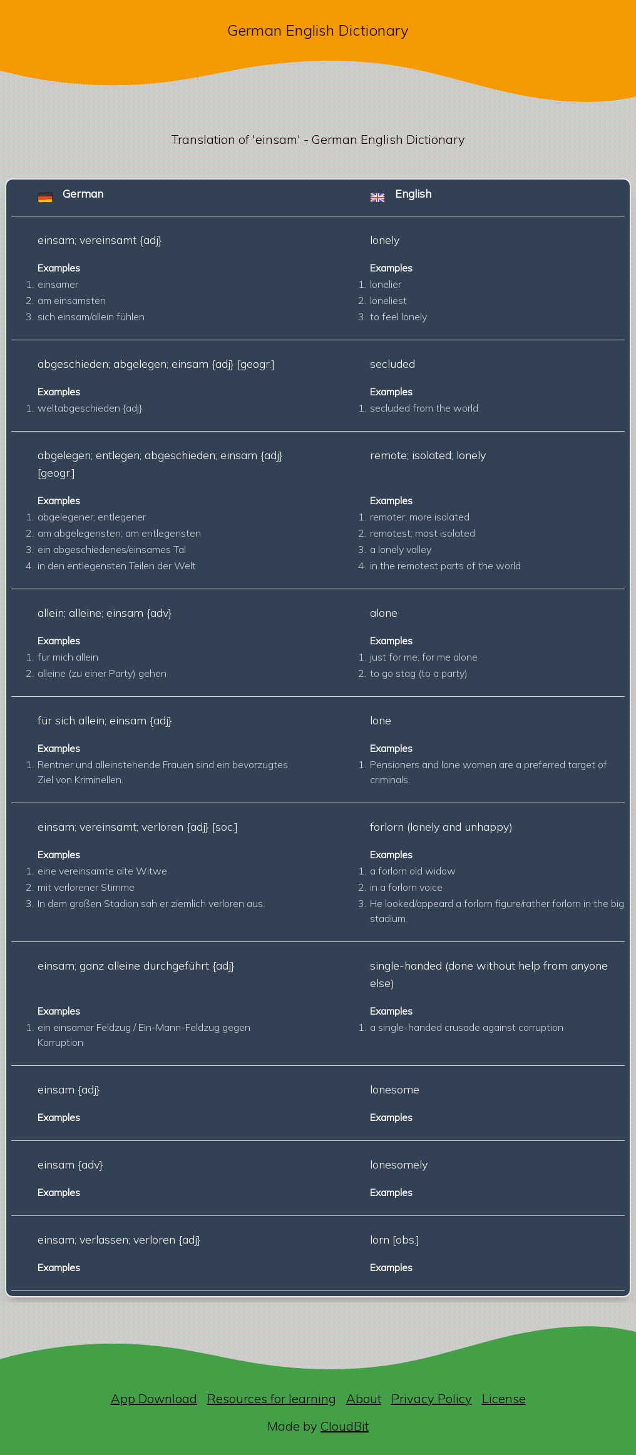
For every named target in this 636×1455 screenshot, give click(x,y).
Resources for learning (271, 1398)
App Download (154, 1398)
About (363, 1398)
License (504, 1398)
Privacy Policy (431, 1398)
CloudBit (345, 1426)
